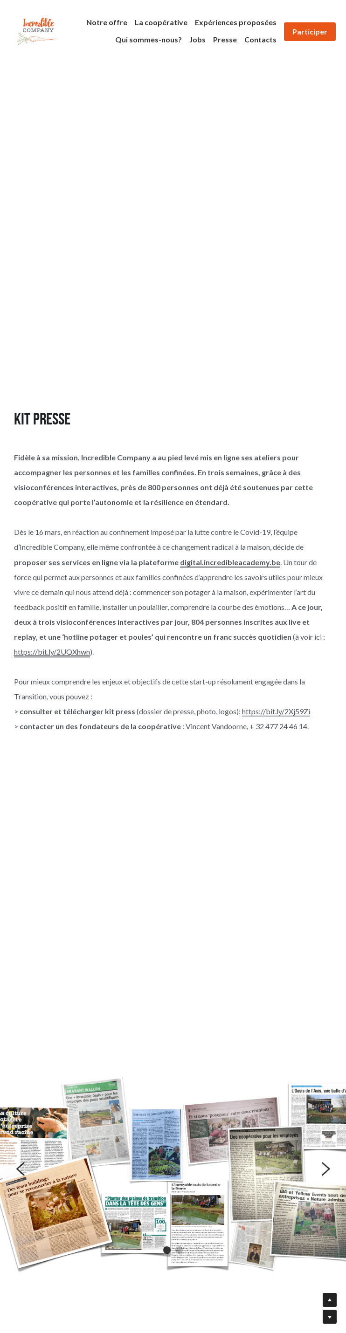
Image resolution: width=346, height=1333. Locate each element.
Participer (309, 31)
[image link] (37, 30)
